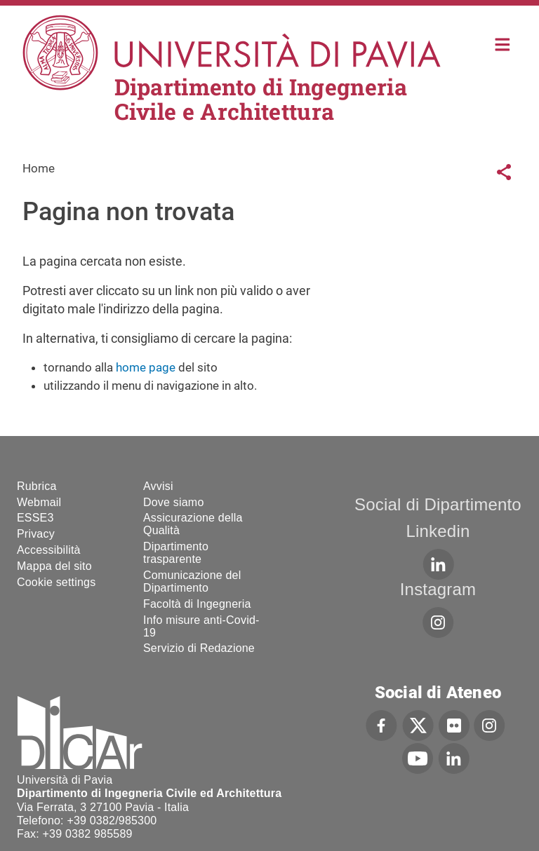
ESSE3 (35, 518)
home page (145, 367)
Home (503, 43)
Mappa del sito (54, 566)
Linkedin (438, 531)
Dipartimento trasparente (175, 552)
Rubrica (37, 486)
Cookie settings (56, 582)
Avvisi (158, 486)
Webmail (39, 502)
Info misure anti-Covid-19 (201, 626)
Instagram (438, 589)
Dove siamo (173, 502)
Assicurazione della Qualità (193, 524)
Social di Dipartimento (437, 504)
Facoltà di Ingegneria (197, 604)
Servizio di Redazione (199, 648)
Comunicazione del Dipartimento (192, 581)
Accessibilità (49, 550)
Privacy (36, 534)
